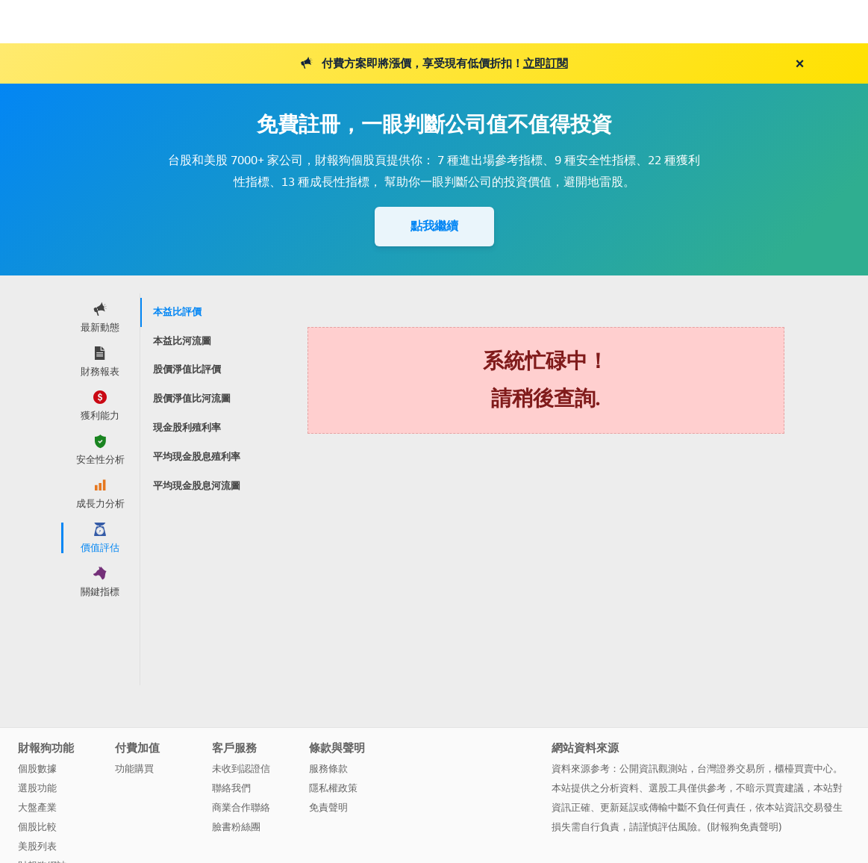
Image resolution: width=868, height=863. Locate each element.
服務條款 (328, 768)
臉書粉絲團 (236, 826)
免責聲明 (328, 807)
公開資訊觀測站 (653, 768)
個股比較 (37, 826)
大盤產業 (37, 807)
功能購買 (134, 768)
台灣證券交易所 (731, 768)
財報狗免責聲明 (744, 826)
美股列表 (37, 846)
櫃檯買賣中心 (804, 768)
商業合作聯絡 (241, 807)
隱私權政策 (333, 788)
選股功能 (37, 788)
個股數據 (37, 768)
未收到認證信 (241, 768)
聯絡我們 (231, 788)
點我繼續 (434, 226)
